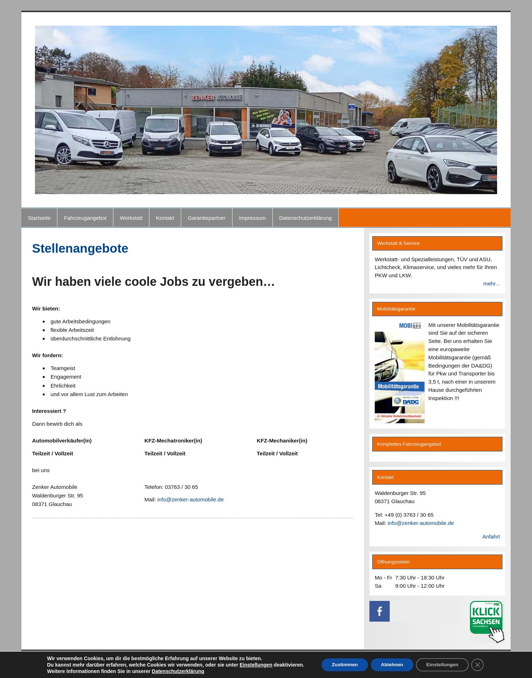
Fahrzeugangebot (85, 218)
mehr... (491, 283)
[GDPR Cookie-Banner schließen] (480, 664)
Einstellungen (443, 665)
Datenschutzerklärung (305, 218)
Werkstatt (131, 218)
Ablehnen (391, 665)
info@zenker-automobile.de (190, 499)
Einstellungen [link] (253, 665)
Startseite (39, 218)
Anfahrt (491, 536)
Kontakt (165, 218)
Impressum (252, 218)
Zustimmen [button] (342, 665)
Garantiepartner (206, 218)
